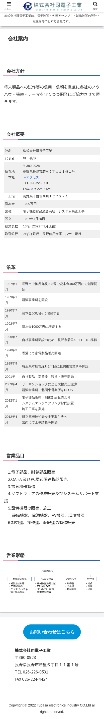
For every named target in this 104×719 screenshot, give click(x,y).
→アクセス (31, 177)
